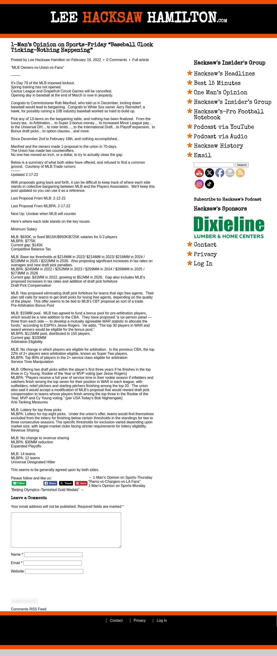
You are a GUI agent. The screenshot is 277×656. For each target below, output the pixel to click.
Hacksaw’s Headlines (224, 74)
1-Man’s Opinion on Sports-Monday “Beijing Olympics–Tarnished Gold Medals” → (78, 488)
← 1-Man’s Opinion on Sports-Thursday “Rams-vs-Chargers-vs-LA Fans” (120, 479)
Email (16, 570)
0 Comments (117, 60)
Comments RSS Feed (28, 616)
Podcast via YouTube (224, 128)
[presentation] (45, 601)
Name (17, 561)
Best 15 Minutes (217, 84)
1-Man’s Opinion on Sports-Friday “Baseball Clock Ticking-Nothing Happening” (82, 47)
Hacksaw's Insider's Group (229, 63)
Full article (140, 60)
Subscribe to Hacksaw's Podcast (227, 200)
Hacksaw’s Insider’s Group (233, 103)
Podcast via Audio (220, 137)
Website (17, 578)
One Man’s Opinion (220, 93)
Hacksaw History (218, 146)
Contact (205, 245)
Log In (203, 264)
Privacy (205, 255)
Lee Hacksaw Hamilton (46, 60)
